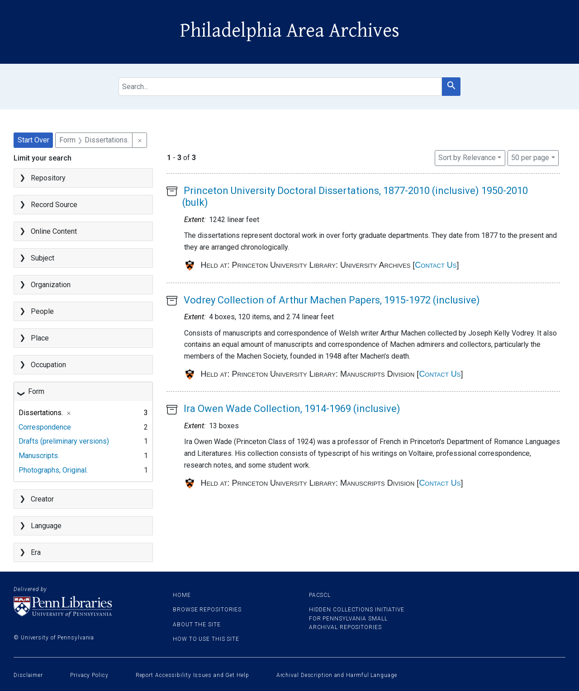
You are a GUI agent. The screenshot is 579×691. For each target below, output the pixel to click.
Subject (42, 258)
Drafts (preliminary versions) (64, 441)
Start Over (33, 140)
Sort (467, 157)
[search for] (280, 86)
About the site (197, 624)
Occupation (48, 364)
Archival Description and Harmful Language (336, 675)
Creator (42, 499)
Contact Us (435, 265)
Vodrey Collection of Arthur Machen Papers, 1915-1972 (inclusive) (332, 300)
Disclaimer (28, 675)
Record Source (54, 204)
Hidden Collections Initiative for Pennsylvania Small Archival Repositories (356, 618)
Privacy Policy (89, 675)
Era (36, 552)
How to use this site (206, 639)
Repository (48, 178)
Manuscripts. (39, 455)
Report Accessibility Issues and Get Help (192, 675)
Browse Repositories (207, 609)
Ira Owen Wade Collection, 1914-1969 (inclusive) (292, 408)
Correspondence (45, 427)
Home (182, 595)
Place (40, 338)
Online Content (54, 231)
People (42, 311)
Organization (51, 284)
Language (46, 525)
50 (530, 157)
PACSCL (320, 595)
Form (36, 391)
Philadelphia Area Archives (289, 30)
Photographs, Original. (53, 470)
